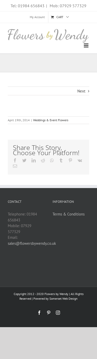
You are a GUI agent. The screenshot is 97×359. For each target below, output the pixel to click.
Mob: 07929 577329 (67, 5)
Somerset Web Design (63, 298)
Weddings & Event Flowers (50, 120)
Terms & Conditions (69, 214)
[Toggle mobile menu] (86, 45)
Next (81, 91)
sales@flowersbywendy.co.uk (32, 243)
